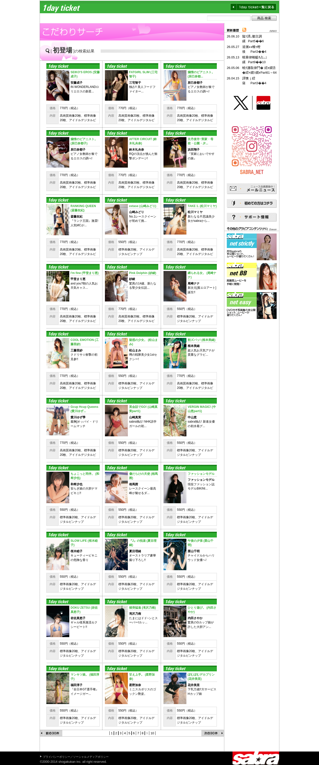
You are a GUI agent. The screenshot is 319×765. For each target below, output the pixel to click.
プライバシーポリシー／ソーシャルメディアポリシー (76, 756)
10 (152, 733)
